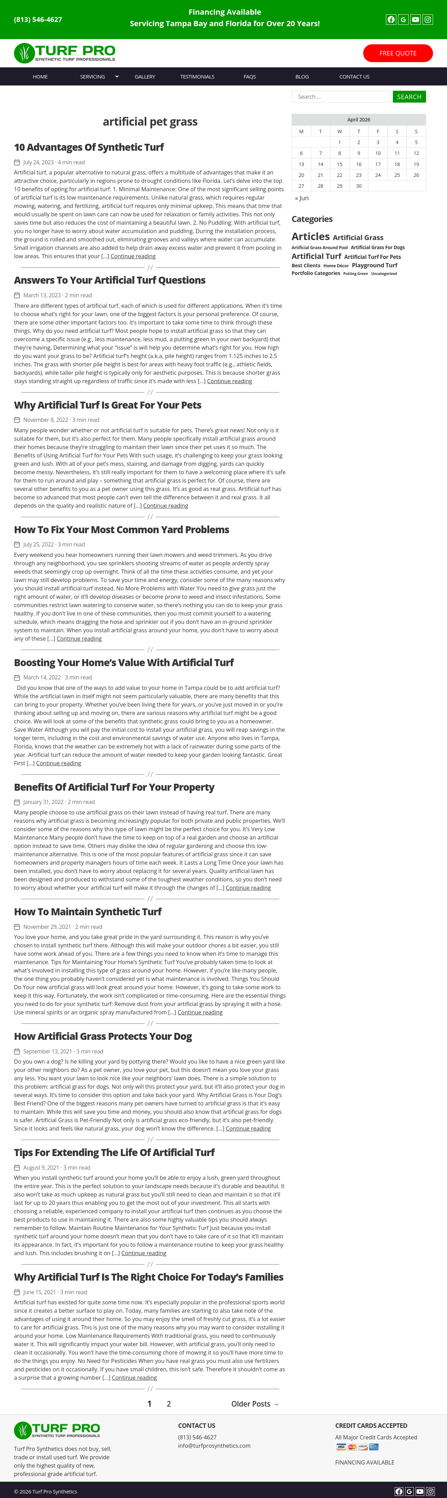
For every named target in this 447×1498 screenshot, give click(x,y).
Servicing (92, 76)
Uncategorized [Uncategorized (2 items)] (384, 273)
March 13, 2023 (42, 295)
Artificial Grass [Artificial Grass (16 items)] (358, 237)
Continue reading (133, 256)
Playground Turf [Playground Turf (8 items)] (374, 265)
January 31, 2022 (44, 802)
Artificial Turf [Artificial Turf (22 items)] (316, 256)
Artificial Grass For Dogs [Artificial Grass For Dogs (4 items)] (378, 247)
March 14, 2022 (42, 677)
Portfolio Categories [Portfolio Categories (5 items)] (316, 273)
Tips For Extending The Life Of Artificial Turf (114, 1151)
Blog (302, 76)
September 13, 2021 (48, 1050)
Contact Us (354, 76)
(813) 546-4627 (41, 19)
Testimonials (197, 76)
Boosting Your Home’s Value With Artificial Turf (124, 662)
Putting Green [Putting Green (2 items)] (355, 273)
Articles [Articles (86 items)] (311, 236)
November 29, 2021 (48, 926)
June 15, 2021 (40, 1291)
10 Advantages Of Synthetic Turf (88, 147)
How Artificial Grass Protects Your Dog (103, 1035)
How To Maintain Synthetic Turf (87, 911)
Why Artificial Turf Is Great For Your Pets (107, 404)
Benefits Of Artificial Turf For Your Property (114, 786)
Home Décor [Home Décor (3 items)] (336, 266)
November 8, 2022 (46, 420)
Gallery (145, 76)
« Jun (302, 198)
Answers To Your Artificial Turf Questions (109, 279)
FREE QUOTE (398, 53)
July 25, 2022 (39, 544)
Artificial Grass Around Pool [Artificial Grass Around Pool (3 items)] (320, 248)
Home (40, 76)
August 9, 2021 (41, 1167)
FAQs (249, 76)
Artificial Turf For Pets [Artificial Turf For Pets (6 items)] (372, 257)
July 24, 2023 (39, 162)
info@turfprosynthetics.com (214, 1443)
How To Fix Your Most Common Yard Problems (121, 529)
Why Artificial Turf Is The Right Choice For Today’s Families (148, 1276)
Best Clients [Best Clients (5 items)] (306, 265)
